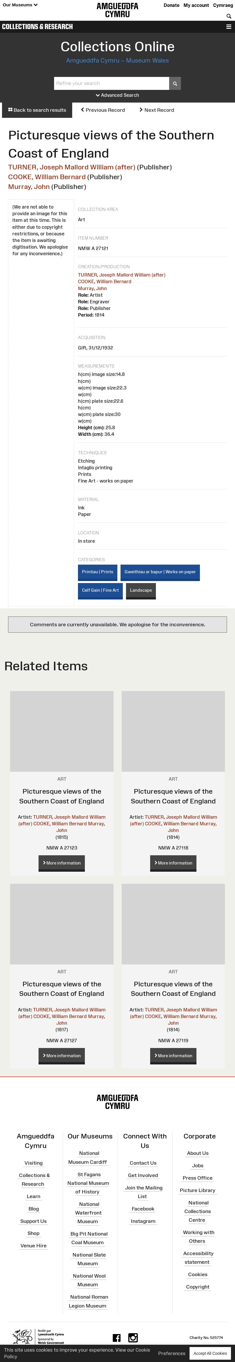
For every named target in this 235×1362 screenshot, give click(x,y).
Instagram (143, 1221)
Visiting (33, 1163)
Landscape (141, 590)
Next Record (156, 110)
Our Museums (20, 5)
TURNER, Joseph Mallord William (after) (71, 167)
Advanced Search (117, 95)
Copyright (197, 1287)
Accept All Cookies (210, 1353)
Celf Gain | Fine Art (100, 590)
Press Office (198, 1178)
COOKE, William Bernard (47, 177)
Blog (33, 1209)
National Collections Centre (197, 1211)
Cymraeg (223, 5)
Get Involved (143, 1175)
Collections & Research (37, 26)
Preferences (172, 1353)
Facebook (143, 1209)
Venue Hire (33, 1245)
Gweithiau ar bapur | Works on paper (160, 571)
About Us (198, 1153)
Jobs (197, 1165)
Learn (33, 1196)
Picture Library (197, 1190)
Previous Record (102, 110)
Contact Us (143, 1163)
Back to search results (37, 110)
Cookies (197, 1274)
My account (196, 5)
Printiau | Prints (97, 571)
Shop (33, 1233)
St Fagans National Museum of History (88, 1182)
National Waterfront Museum (88, 1212)
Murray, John (29, 186)
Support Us (33, 1221)
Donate (171, 5)
